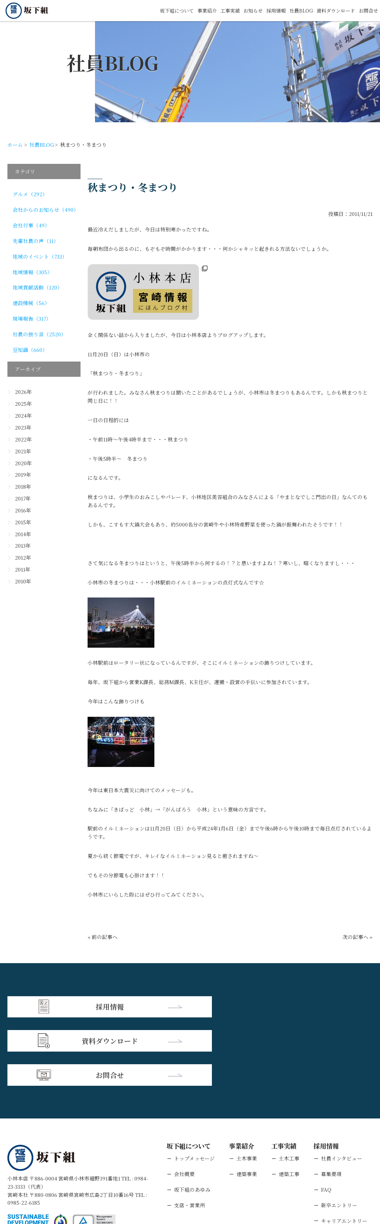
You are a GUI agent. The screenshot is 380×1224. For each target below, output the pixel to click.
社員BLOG (296, 10)
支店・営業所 (189, 1135)
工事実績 (220, 10)
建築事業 (246, 1104)
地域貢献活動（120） (37, 287)
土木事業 (246, 1088)
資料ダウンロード (333, 10)
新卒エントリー (339, 1135)
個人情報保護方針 (71, 1177)
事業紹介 (196, 10)
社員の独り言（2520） (39, 334)
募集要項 (331, 1104)
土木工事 (289, 1088)
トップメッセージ (194, 1088)
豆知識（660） (30, 349)
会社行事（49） (31, 225)
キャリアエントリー (344, 1151)
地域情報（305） (32, 272)
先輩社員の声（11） (36, 241)
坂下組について (164, 10)
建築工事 (289, 1104)
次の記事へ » (358, 936)
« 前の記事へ (103, 936)
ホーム (15, 144)
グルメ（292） (30, 194)
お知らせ (245, 10)
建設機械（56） (31, 303)
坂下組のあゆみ (192, 1119)
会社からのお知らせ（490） (46, 209)
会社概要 (184, 1104)
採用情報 (269, 10)
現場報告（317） (32, 318)
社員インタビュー (341, 1088)
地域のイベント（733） (40, 256)
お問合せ (367, 10)
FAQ (326, 1119)
